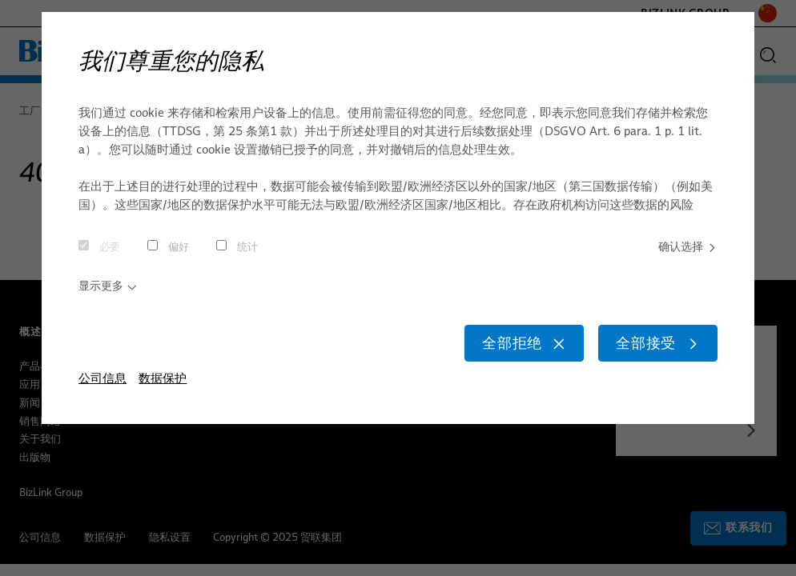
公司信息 (102, 390)
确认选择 (685, 248)
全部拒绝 (502, 351)
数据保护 (163, 390)
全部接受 (651, 351)
